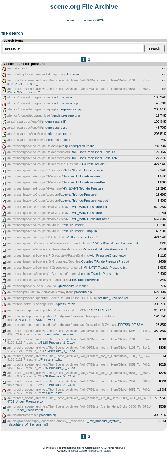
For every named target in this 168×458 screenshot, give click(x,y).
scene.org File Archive (84, 6)
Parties (69, 20)
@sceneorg (95, 450)
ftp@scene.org (76, 450)
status (107, 450)
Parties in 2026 (92, 20)
